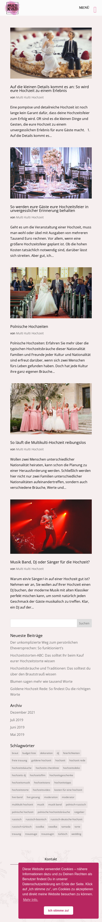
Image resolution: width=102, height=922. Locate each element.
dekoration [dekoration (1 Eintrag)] (46, 753)
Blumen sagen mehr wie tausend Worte (41, 681)
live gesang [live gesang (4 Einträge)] (33, 797)
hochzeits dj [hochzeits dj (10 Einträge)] (19, 775)
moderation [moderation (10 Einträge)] (51, 797)
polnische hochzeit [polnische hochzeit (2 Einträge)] (22, 812)
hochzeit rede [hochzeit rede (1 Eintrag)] (77, 760)
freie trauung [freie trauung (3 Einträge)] (19, 760)
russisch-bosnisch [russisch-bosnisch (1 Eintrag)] (36, 819)
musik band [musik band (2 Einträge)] (55, 804)
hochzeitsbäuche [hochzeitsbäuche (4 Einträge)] (22, 768)
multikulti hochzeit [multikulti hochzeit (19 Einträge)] (22, 804)
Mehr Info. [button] (30, 900)
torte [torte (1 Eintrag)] (77, 826)
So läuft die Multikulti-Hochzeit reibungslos (48, 442)
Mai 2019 (17, 734)
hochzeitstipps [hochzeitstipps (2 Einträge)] (62, 782)
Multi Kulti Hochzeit (30, 97)
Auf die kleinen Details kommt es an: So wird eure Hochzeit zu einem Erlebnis (49, 88)
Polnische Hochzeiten (29, 326)
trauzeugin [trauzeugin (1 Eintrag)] (47, 834)
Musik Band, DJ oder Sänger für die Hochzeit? (50, 561)
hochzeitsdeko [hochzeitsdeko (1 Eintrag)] (71, 768)
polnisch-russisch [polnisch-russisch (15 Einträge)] (76, 804)
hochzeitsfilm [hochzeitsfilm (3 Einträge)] (37, 775)
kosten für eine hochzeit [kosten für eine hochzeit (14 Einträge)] (68, 790)
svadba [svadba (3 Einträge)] (40, 826)
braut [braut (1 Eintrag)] (15, 753)
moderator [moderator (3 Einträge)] (68, 797)
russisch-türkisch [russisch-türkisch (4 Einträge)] (22, 826)
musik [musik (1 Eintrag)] (40, 804)
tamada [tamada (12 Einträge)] (65, 826)
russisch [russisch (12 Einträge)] (17, 819)
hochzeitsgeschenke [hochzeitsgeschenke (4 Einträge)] (61, 775)
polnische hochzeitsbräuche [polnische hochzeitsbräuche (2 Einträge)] (54, 812)
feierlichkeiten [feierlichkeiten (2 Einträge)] (71, 753)
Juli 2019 (16, 720)
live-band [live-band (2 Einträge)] (17, 797)
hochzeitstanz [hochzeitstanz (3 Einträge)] (42, 782)
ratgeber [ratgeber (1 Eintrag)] (79, 812)
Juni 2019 (17, 727)
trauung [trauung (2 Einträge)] (16, 834)
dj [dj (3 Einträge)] (58, 753)
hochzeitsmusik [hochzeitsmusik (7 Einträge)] (21, 782)
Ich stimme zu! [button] (58, 910)
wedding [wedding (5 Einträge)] (76, 834)
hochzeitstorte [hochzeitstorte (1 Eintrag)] (20, 790)
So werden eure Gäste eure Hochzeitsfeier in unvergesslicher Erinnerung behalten (49, 208)
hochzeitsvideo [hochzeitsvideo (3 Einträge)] (41, 790)
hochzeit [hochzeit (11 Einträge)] (60, 760)
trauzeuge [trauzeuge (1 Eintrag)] (31, 834)
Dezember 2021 (22, 712)
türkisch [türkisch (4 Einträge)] (62, 834)
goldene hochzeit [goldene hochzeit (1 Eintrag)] (41, 760)
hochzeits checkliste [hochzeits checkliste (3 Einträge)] (47, 768)
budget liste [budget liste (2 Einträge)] (29, 753)
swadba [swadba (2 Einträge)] (52, 826)
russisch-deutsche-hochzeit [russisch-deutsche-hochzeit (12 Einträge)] (66, 819)
